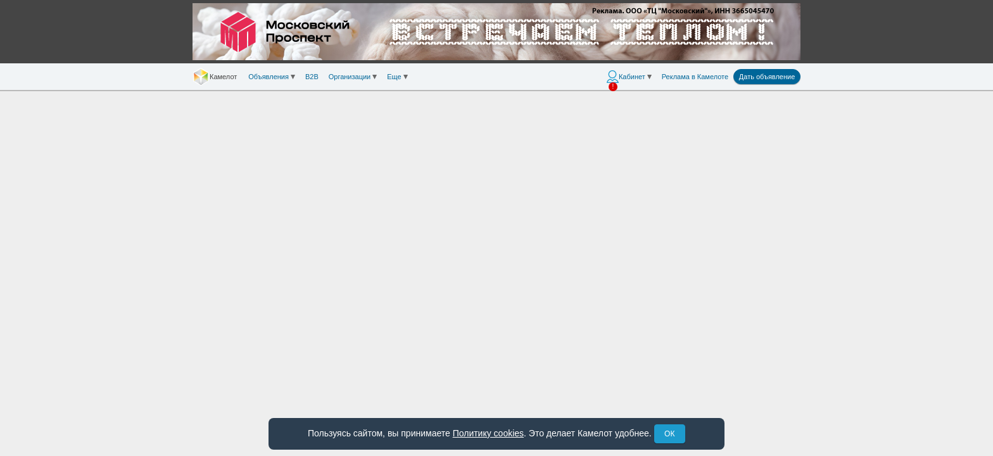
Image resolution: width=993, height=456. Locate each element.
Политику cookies (488, 433)
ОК (669, 433)
